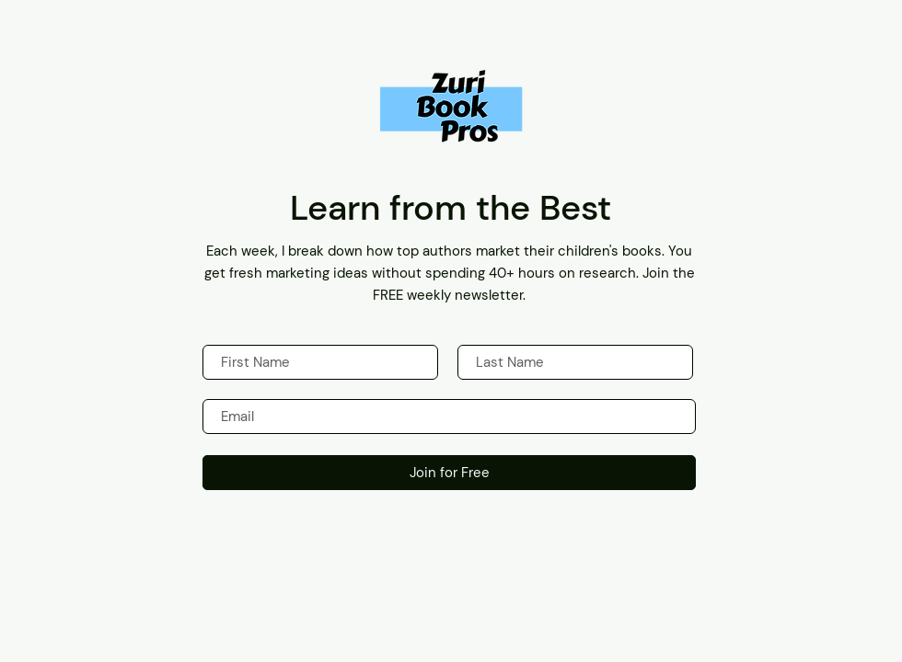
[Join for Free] (449, 472)
